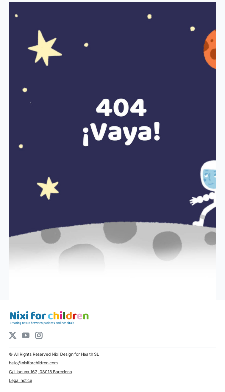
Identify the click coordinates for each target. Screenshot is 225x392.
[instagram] (38, 335)
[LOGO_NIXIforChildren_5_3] (50, 310)
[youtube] (25, 335)
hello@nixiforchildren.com (33, 362)
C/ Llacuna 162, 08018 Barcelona (40, 371)
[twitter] (12, 335)
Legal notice (20, 380)
